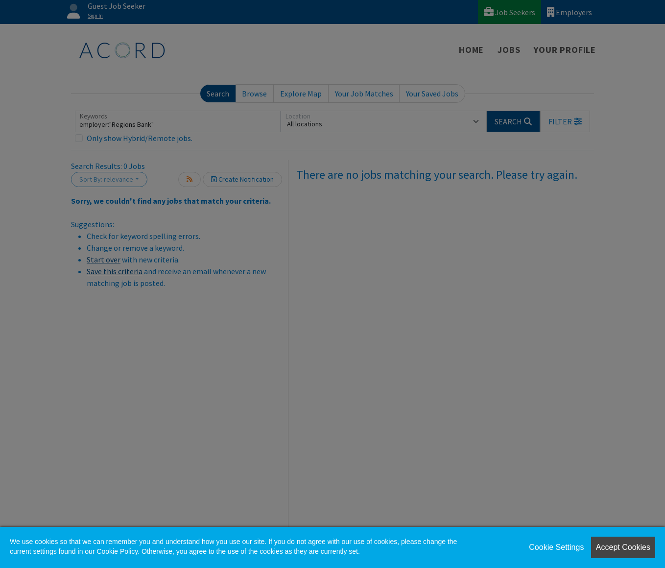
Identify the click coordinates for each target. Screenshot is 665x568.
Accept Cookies (623, 547)
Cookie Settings (556, 547)
